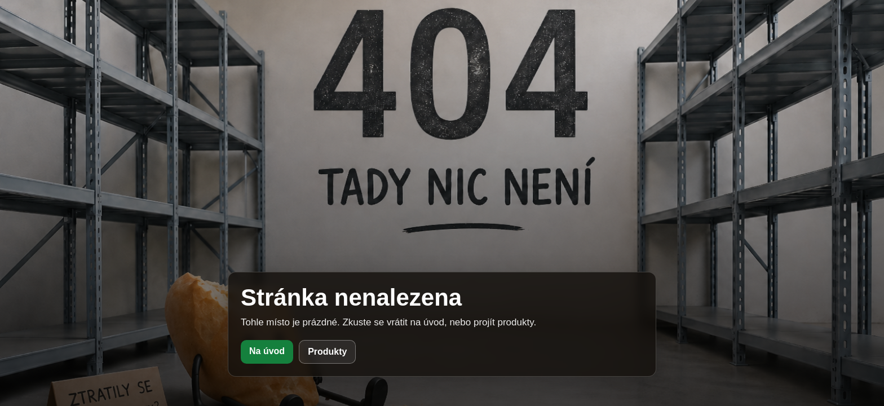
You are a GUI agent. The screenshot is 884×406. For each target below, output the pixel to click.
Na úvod (267, 351)
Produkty (327, 351)
